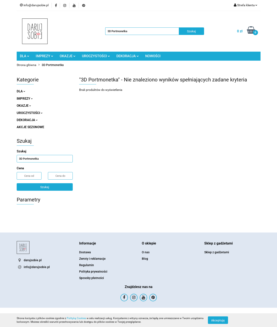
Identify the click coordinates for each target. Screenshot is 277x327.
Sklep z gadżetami (216, 252)
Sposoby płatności (91, 278)
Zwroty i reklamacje (92, 258)
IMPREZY (44, 56)
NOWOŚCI (153, 56)
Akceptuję (218, 320)
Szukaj (44, 187)
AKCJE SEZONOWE (30, 127)
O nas (146, 252)
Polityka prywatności (93, 271)
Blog (145, 258)
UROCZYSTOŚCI (96, 56)
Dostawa (85, 252)
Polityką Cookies (76, 318)
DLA (24, 56)
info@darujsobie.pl (37, 267)
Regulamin (86, 265)
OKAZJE (68, 56)
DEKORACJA (127, 56)
